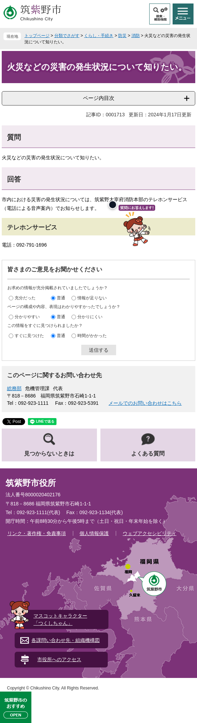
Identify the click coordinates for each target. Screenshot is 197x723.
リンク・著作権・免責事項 (36, 533)
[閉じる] (112, 204)
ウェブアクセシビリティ (149, 533)
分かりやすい (27, 316)
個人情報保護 (94, 533)
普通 (61, 297)
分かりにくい (90, 316)
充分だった (25, 297)
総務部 (14, 388)
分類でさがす (66, 35)
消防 (135, 35)
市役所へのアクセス (59, 659)
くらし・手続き (98, 35)
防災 (122, 35)
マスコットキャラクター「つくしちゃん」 (60, 619)
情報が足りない (92, 297)
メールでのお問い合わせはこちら (145, 403)
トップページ (37, 35)
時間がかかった (92, 335)
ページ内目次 (98, 98)
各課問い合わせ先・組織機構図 (65, 640)
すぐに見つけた (29, 335)
